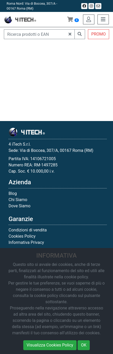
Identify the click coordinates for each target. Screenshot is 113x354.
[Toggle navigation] (103, 19)
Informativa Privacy (26, 242)
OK (83, 345)
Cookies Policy (22, 236)
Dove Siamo (20, 205)
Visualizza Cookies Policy (50, 345)
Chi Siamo (18, 199)
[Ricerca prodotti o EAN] (35, 34)
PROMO (98, 34)
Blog (13, 193)
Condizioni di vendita (28, 230)
